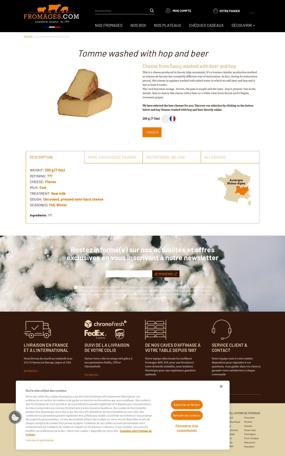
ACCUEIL (28, 36)
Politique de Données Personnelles (146, 298)
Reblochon (249, 442)
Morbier (248, 421)
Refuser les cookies (187, 415)
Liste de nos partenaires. (40, 440)
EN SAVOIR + (31, 370)
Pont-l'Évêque (251, 438)
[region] (123, 415)
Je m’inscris (165, 274)
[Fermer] (221, 386)
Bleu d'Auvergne (232, 421)
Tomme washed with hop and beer (52, 36)
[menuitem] (109, 25)
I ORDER (152, 132)
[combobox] (124, 10)
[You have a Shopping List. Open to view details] (226, 10)
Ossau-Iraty (250, 430)
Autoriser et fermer (187, 404)
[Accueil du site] (52, 16)
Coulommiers (231, 430)
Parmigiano (250, 434)
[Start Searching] (152, 10)
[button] (15, 417)
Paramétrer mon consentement (187, 428)
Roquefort (249, 446)
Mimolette (249, 417)
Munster (248, 425)
